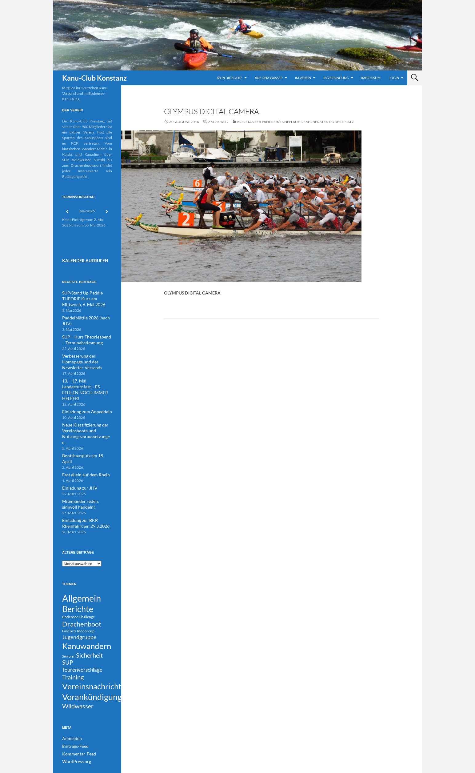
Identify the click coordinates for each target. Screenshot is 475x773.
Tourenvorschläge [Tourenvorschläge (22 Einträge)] (82, 643)
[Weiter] (107, 211)
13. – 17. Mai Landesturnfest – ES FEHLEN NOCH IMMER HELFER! (86, 370)
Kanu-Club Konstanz (94, 78)
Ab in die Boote (229, 78)
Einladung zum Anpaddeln (83, 388)
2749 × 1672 (218, 121)
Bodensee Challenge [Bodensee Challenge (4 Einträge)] (78, 583)
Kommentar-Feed (76, 733)
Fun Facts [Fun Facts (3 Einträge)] (69, 598)
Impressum (371, 78)
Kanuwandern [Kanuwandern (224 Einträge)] (86, 615)
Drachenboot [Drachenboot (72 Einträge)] (81, 590)
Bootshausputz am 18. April (84, 425)
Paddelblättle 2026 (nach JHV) (86, 315)
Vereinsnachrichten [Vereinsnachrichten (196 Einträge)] (96, 662)
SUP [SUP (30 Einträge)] (67, 634)
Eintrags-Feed (73, 725)
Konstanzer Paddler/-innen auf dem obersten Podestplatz (295, 121)
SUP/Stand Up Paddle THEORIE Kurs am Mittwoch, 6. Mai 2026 (85, 296)
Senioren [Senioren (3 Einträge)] (68, 627)
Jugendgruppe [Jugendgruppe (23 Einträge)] (79, 605)
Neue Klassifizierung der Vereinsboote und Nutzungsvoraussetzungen (84, 407)
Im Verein (303, 78)
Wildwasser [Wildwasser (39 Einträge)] (78, 685)
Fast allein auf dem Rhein (82, 438)
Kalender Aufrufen (81, 260)
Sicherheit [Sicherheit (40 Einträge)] (89, 626)
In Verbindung (336, 78)
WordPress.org (74, 740)
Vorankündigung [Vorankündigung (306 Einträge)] (92, 675)
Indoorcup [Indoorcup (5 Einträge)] (85, 598)
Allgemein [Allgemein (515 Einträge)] (81, 561)
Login (394, 78)
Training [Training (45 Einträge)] (73, 651)
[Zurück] (67, 211)
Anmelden (70, 718)
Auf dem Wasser (269, 78)
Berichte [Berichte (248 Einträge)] (77, 574)
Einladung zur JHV (77, 451)
